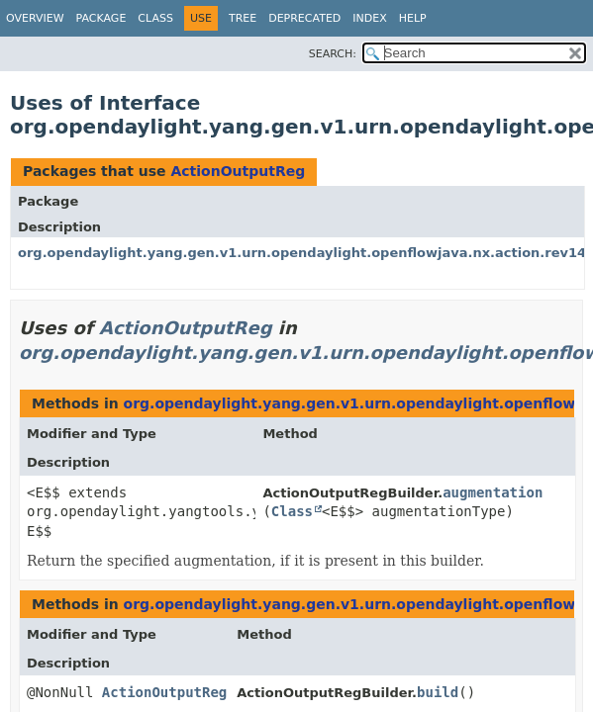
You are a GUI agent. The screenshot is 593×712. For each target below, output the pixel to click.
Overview (35, 18)
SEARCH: (332, 53)
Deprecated (304, 18)
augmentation (493, 492)
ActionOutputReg (237, 171)
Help (413, 18)
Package (101, 18)
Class (155, 18)
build (437, 692)
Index (369, 18)
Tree (242, 18)
